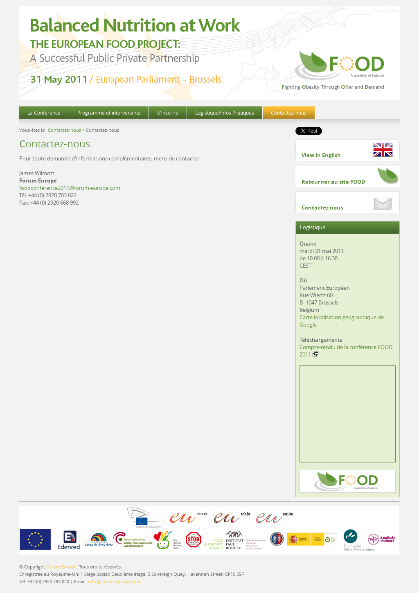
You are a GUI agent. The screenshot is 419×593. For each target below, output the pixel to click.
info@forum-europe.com (114, 581)
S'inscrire (167, 112)
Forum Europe (61, 567)
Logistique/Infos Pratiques (224, 112)
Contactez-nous (288, 112)
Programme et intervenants (108, 112)
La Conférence (44, 112)
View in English (321, 155)
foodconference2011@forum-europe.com (69, 188)
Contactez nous (322, 207)
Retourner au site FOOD (333, 181)
